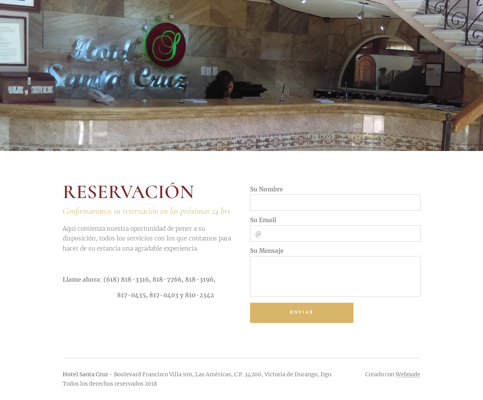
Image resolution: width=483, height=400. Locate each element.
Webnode (408, 374)
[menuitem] (109, 137)
